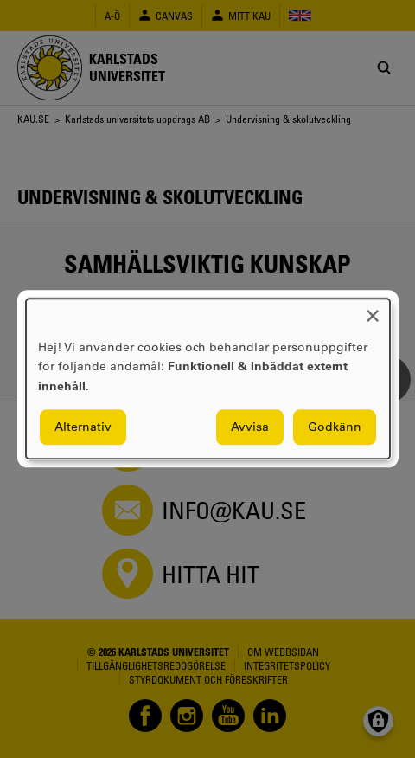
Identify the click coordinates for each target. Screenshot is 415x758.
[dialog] (208, 379)
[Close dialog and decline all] (372, 309)
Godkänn (334, 427)
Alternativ (83, 427)
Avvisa (250, 427)
